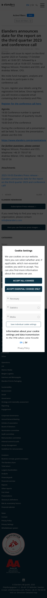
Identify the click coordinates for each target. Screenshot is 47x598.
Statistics (14, 307)
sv (26, 342)
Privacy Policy (23, 348)
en (21, 342)
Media (13, 317)
